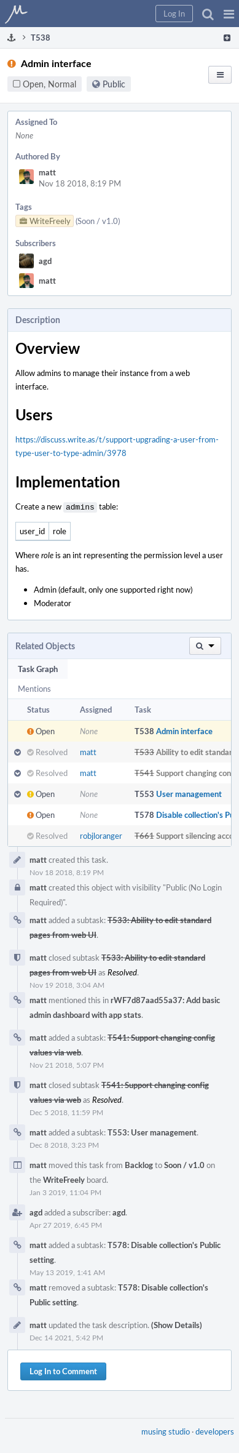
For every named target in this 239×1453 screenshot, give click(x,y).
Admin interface (184, 729)
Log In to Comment (63, 1369)
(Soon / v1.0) (98, 220)
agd (45, 260)
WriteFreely (64, 1178)
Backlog (139, 1163)
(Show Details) (176, 1323)
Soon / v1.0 (184, 1163)
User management (189, 792)
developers (214, 1430)
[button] (229, 13)
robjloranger (101, 834)
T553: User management (152, 1131)
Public (114, 84)
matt (47, 172)
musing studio (165, 1430)
